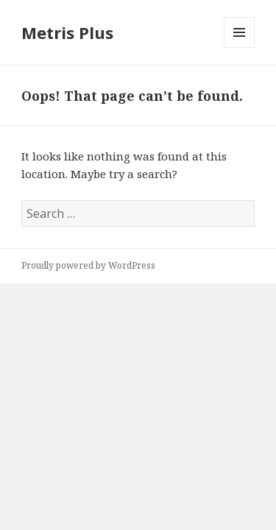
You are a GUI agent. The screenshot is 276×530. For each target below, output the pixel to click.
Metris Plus (67, 32)
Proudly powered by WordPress (88, 265)
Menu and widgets (239, 47)
